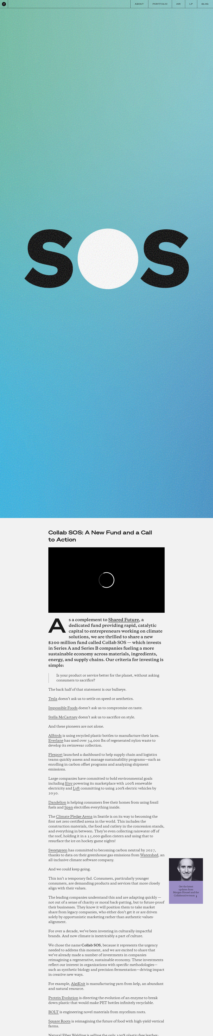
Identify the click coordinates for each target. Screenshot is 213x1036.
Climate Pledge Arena (74, 816)
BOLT (53, 1012)
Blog (205, 4)
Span (68, 807)
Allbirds (55, 735)
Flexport (55, 754)
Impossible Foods (63, 708)
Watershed (149, 855)
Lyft (76, 788)
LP (191, 4)
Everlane (55, 740)
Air (178, 4)
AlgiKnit (78, 984)
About (139, 4)
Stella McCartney (62, 717)
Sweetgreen (57, 850)
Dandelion (57, 802)
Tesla (52, 699)
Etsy (69, 783)
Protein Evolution (63, 998)
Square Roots (59, 1021)
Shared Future (123, 620)
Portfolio (160, 4)
